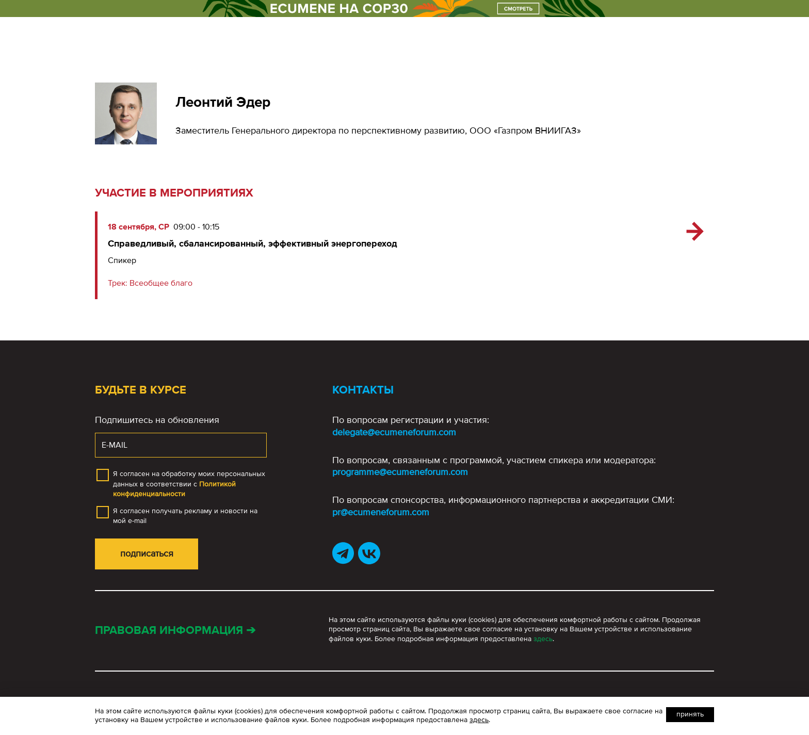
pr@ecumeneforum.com (380, 512)
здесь (543, 638)
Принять (690, 714)
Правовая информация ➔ (175, 631)
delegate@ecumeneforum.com (394, 432)
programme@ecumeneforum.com (400, 472)
